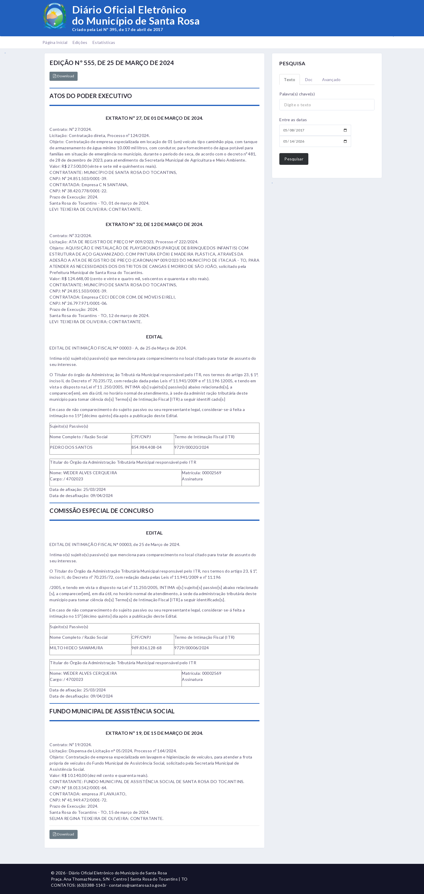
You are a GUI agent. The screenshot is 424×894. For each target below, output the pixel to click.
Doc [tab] (309, 79)
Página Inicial (54, 42)
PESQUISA (292, 63)
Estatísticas (104, 42)
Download (63, 76)
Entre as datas (293, 119)
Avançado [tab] (331, 79)
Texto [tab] (289, 79)
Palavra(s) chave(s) (297, 93)
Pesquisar (293, 158)
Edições (80, 42)
